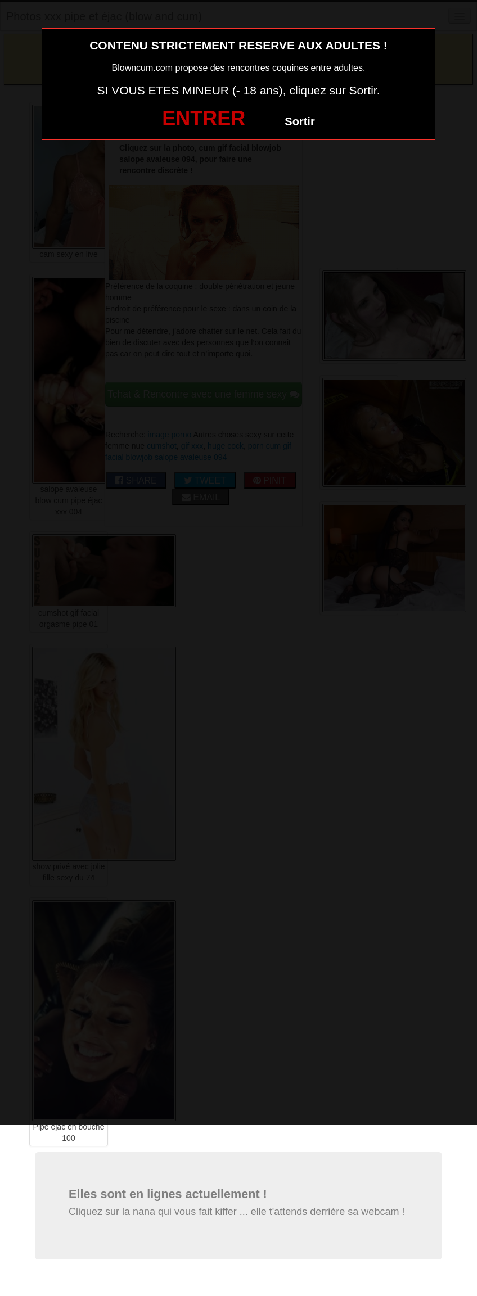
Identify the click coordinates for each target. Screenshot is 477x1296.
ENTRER (203, 118)
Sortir (299, 121)
